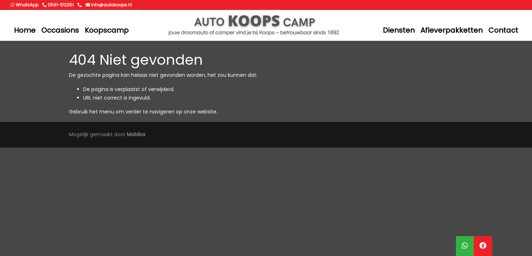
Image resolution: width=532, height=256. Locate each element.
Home (25, 30)
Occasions (60, 30)
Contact (503, 30)
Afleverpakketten (451, 30)
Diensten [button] (399, 30)
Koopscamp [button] (107, 30)
